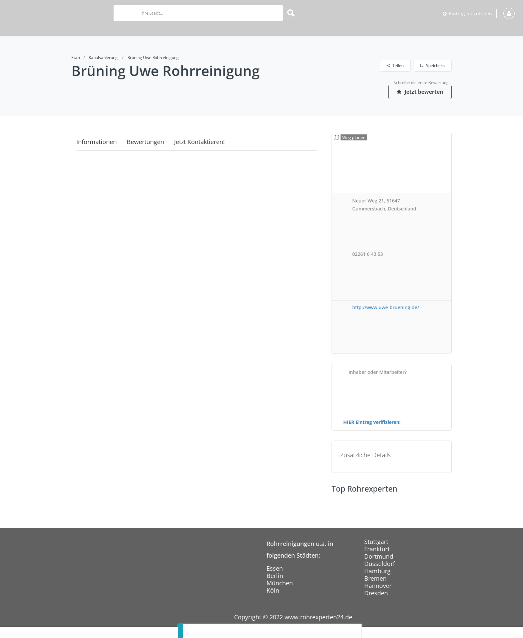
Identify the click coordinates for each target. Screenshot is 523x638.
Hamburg (377, 571)
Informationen (96, 142)
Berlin (275, 576)
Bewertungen (145, 142)
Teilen (395, 65)
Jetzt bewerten (420, 91)
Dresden (376, 593)
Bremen (375, 578)
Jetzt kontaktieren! (199, 142)
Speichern (432, 65)
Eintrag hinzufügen (467, 13)
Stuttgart (376, 542)
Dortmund (378, 556)
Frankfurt (377, 549)
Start (75, 57)
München (280, 583)
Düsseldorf (379, 564)
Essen (275, 568)
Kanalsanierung (103, 57)
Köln (273, 590)
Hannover (378, 586)
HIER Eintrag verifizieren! (372, 422)
